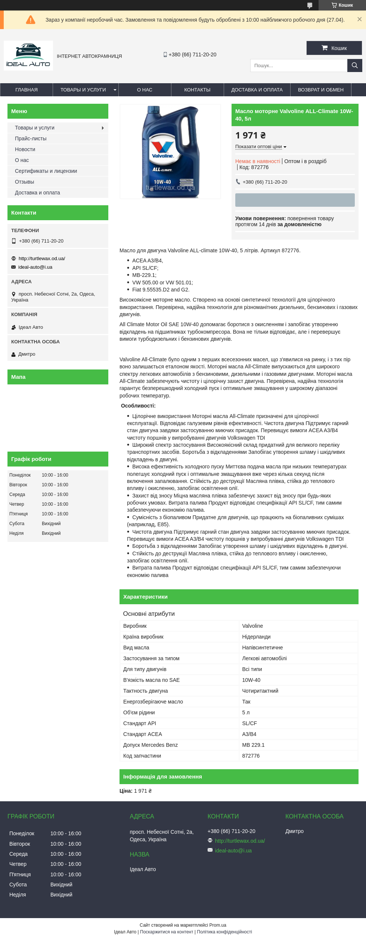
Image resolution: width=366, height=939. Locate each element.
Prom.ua (218, 925)
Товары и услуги (83, 90)
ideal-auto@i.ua (35, 267)
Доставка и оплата (257, 90)
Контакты (197, 90)
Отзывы (24, 182)
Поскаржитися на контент (166, 932)
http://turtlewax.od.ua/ (42, 258)
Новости (25, 149)
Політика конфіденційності (224, 932)
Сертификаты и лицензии (46, 171)
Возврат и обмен (321, 90)
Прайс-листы (31, 138)
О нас (144, 90)
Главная (26, 90)
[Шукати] (354, 65)
